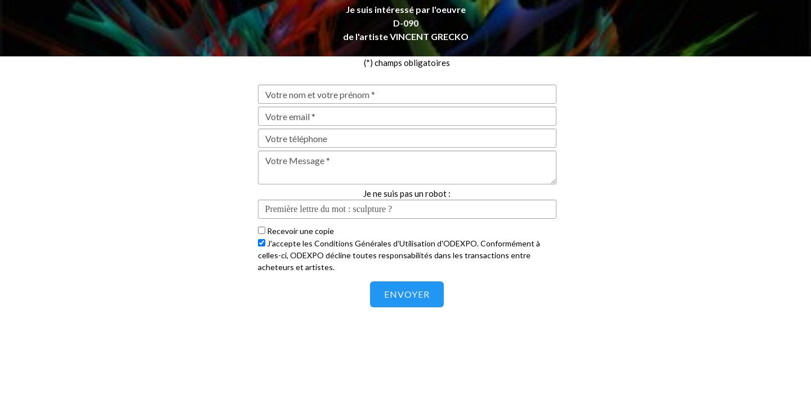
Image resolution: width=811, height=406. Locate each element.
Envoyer (407, 294)
